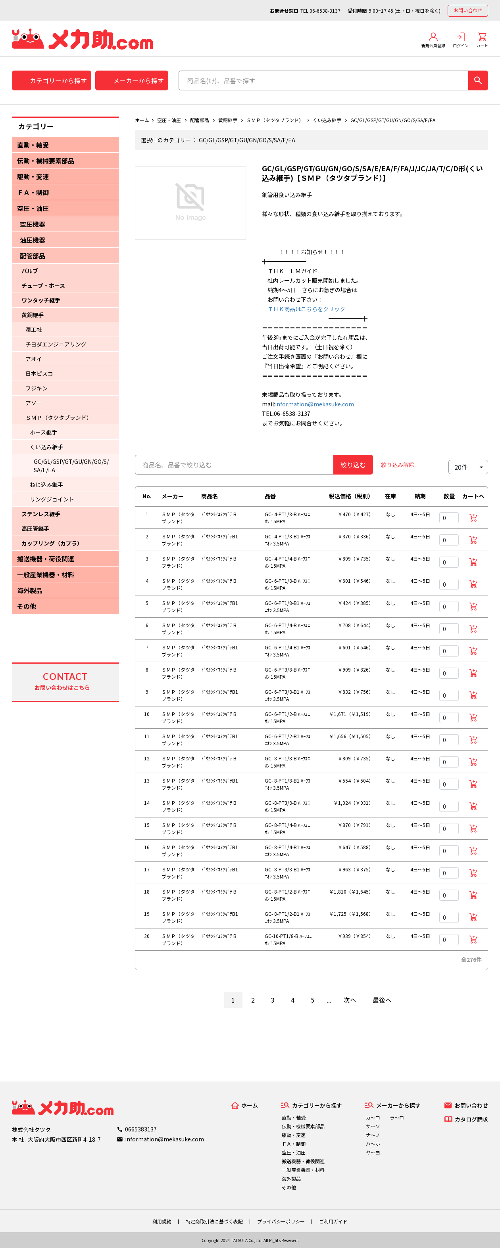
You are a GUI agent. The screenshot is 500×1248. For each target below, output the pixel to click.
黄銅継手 (32, 315)
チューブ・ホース (43, 285)
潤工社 (33, 329)
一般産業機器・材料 (45, 574)
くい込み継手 (46, 447)
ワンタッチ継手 (40, 300)
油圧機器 (32, 240)
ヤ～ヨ (373, 1152)
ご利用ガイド (333, 1221)
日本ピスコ (39, 373)
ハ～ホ (373, 1143)
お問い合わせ (468, 10)
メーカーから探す (138, 80)
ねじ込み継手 (46, 484)
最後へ (382, 1000)
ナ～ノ (373, 1134)
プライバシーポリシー (281, 1221)
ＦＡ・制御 (33, 192)
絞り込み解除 (397, 465)
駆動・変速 (33, 176)
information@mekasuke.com (314, 404)
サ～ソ (373, 1126)
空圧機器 (32, 224)
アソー (33, 403)
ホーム (142, 120)
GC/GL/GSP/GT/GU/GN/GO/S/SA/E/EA (71, 465)
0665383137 (141, 1129)
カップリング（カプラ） (52, 543)
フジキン (36, 388)
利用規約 (161, 1221)
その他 (26, 606)
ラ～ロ (397, 1117)
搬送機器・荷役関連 (45, 558)
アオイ (33, 359)
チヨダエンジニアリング (56, 344)
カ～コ (373, 1117)
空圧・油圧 (33, 208)
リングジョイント (52, 499)
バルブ (29, 271)
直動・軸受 (33, 144)
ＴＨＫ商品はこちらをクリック (303, 309)
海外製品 (29, 590)
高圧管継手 (35, 528)
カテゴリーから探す (58, 80)
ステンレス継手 (40, 514)
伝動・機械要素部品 (45, 160)
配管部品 (32, 255)
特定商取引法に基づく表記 (214, 1221)
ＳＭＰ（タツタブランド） (58, 417)
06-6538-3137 (325, 10)
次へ (350, 1000)
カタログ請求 (471, 1119)
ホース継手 (43, 432)
